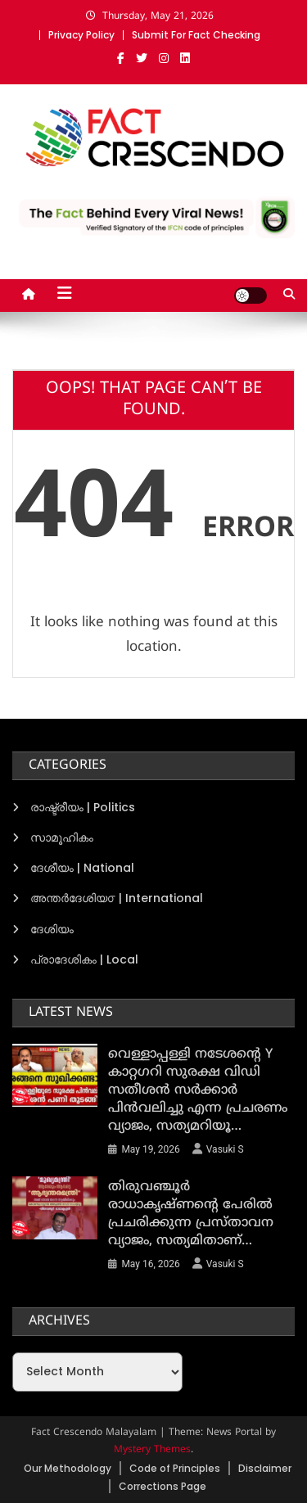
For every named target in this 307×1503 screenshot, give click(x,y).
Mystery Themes (152, 1450)
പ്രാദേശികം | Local (84, 959)
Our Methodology (67, 1468)
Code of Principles (174, 1468)
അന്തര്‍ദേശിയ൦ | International (116, 898)
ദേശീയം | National (82, 868)
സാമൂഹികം (61, 837)
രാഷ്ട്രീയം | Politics (82, 807)
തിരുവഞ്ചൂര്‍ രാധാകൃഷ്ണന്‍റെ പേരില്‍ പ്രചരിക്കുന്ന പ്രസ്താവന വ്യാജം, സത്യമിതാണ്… (190, 1214)
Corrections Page (162, 1486)
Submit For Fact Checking (196, 35)
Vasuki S (225, 1149)
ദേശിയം (52, 929)
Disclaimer (264, 1468)
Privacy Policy (81, 35)
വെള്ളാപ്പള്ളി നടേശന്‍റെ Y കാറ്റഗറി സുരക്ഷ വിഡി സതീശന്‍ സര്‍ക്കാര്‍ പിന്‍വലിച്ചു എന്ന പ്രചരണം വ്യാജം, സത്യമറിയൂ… (197, 1090)
